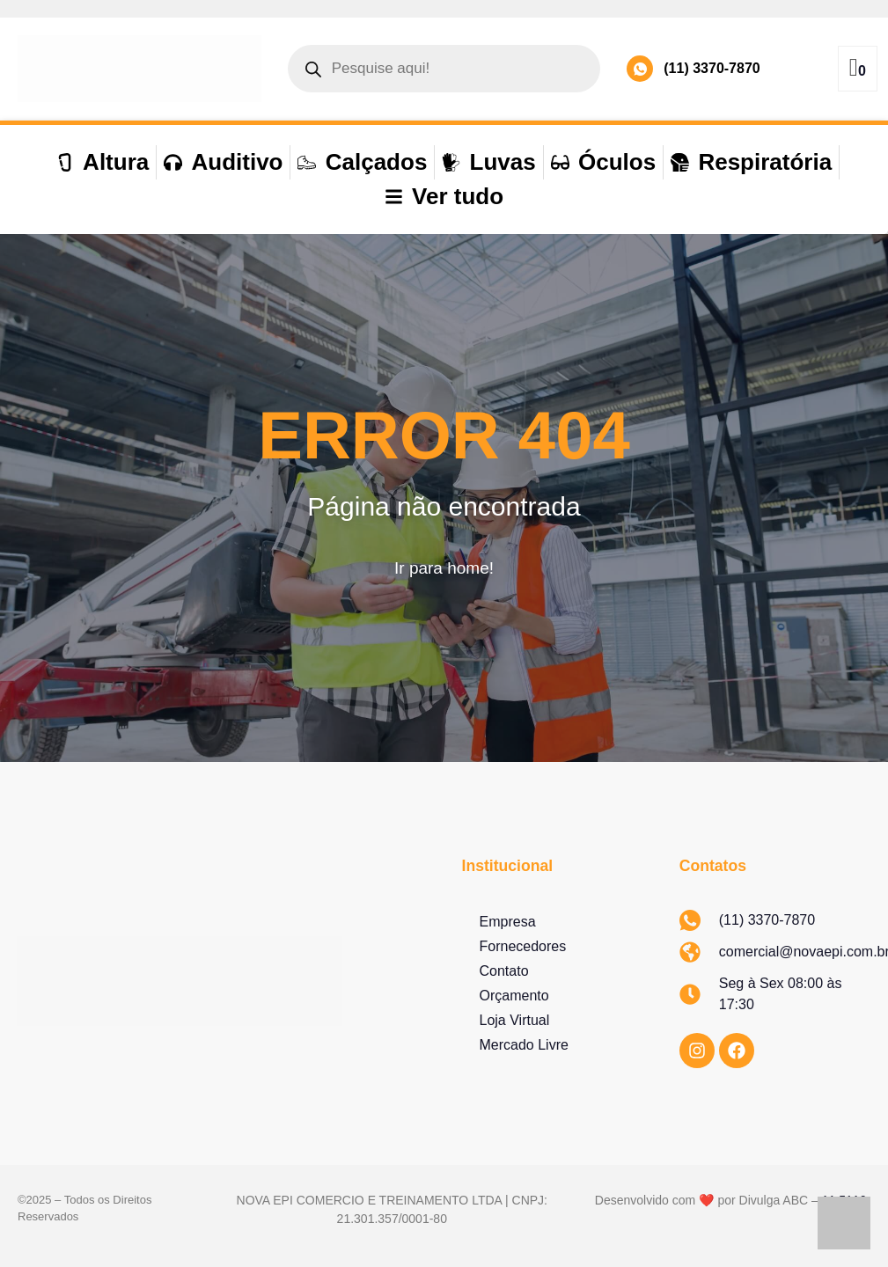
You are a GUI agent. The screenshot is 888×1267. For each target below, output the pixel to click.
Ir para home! (444, 568)
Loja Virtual (515, 1020)
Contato (504, 970)
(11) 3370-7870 (712, 68)
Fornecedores (523, 946)
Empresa (508, 921)
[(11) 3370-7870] (640, 68)
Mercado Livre (524, 1044)
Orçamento (514, 995)
